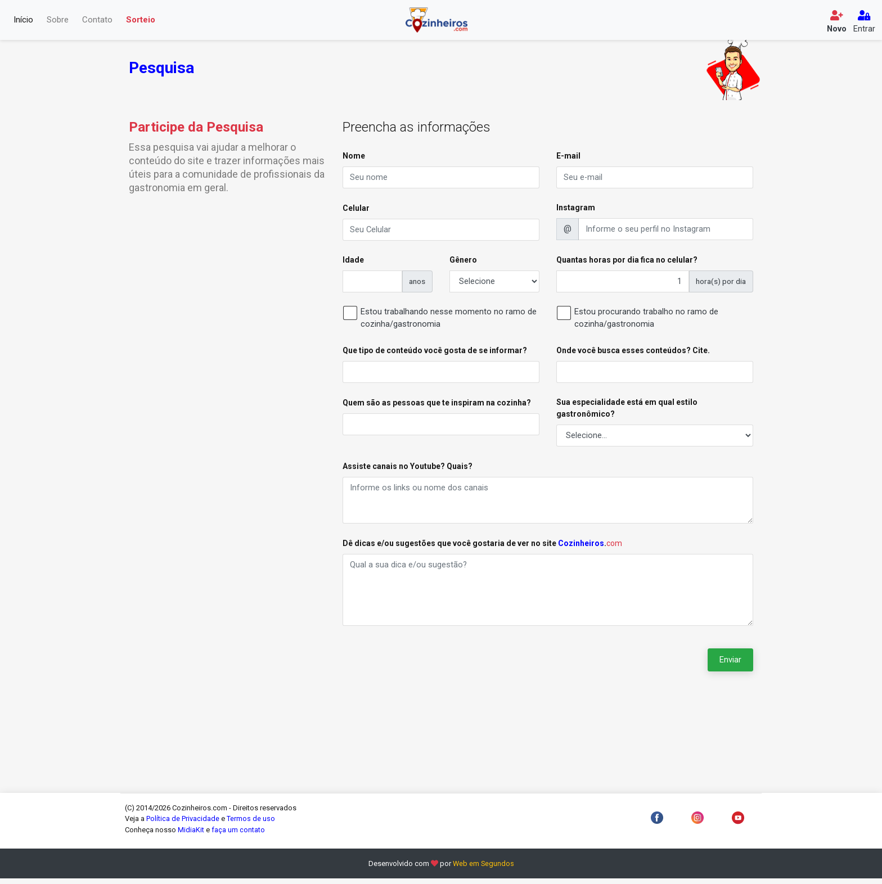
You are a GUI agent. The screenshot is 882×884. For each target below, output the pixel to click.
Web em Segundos (483, 869)
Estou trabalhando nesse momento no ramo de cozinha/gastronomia (449, 320)
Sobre (58, 20)
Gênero (463, 260)
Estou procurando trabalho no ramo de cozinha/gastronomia (646, 320)
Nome (354, 155)
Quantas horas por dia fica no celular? (627, 260)
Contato (97, 20)
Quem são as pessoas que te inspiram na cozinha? (437, 405)
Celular (356, 208)
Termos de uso (251, 824)
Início (23, 20)
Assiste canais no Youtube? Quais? (407, 469)
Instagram (575, 208)
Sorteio (140, 20)
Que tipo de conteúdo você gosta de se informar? (435, 352)
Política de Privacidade (182, 824)
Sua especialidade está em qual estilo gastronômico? (627, 410)
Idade (353, 260)
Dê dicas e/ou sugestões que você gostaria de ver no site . (482, 547)
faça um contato (238, 835)
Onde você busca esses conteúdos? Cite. (633, 352)
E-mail (568, 155)
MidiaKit (191, 835)
